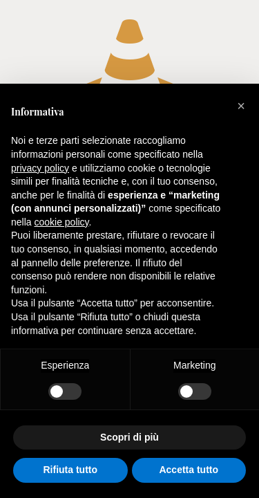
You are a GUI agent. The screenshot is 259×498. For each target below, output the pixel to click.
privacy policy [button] (40, 168)
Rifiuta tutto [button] (70, 469)
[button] (241, 106)
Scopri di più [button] (129, 437)
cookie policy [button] (61, 222)
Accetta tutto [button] (188, 469)
